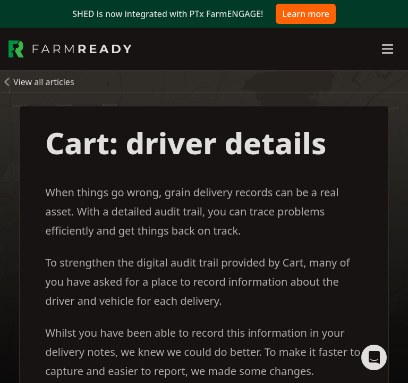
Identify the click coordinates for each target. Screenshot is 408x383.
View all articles (43, 82)
